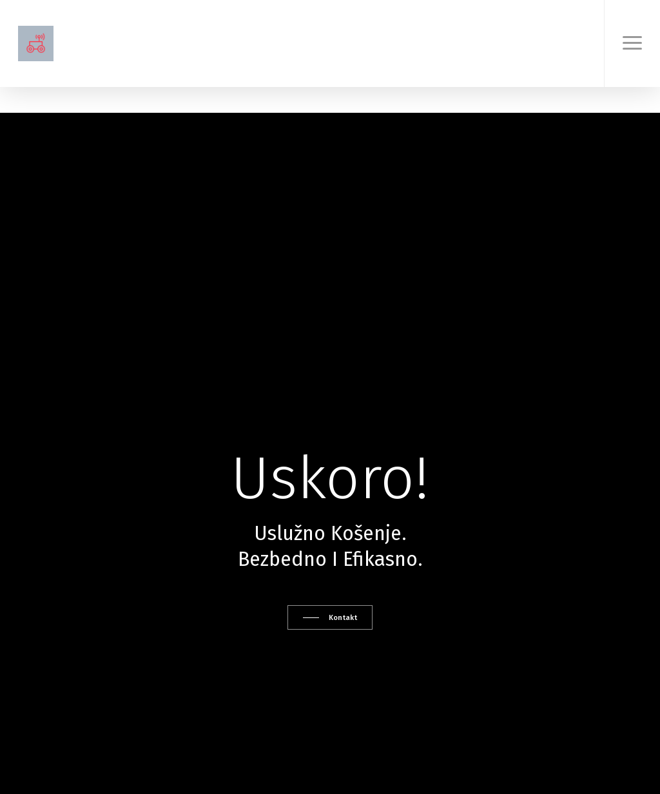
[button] (632, 43)
